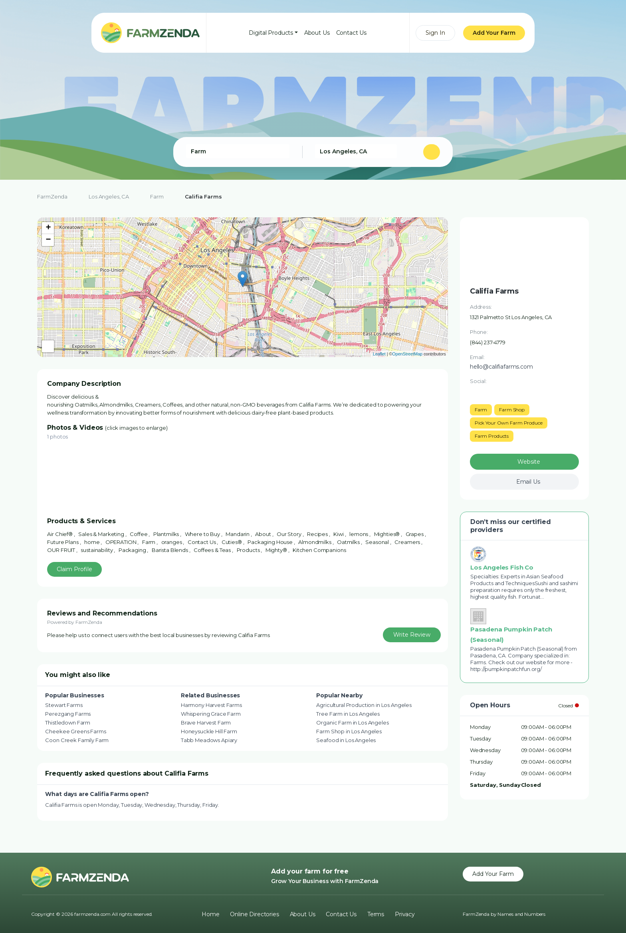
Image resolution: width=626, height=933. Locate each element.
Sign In (435, 32)
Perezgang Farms (68, 714)
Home (210, 914)
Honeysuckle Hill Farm (209, 731)
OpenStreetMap (407, 353)
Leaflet (379, 353)
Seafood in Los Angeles (346, 740)
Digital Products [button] (271, 32)
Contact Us (351, 32)
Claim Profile (74, 569)
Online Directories (254, 914)
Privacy (405, 914)
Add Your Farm (494, 32)
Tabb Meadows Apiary (209, 740)
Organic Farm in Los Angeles (352, 722)
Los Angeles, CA (109, 196)
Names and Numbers (521, 914)
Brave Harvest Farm (206, 722)
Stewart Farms (63, 705)
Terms (375, 914)
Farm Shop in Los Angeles (349, 731)
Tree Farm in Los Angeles (348, 714)
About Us (317, 32)
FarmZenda (52, 196)
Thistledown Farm (67, 722)
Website (528, 461)
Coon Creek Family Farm (77, 740)
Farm (156, 196)
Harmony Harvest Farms (211, 705)
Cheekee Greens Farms (75, 731)
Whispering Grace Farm (211, 714)
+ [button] (48, 228)
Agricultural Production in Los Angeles (364, 705)
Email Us (528, 481)
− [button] (48, 240)
